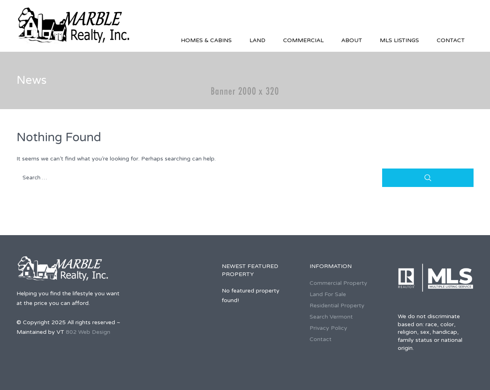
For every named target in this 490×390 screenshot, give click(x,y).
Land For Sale (328, 294)
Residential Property (337, 305)
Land (257, 40)
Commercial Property (338, 283)
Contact (451, 40)
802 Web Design (88, 332)
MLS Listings (399, 40)
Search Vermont (331, 316)
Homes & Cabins (206, 40)
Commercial (303, 40)
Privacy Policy (328, 328)
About (351, 40)
